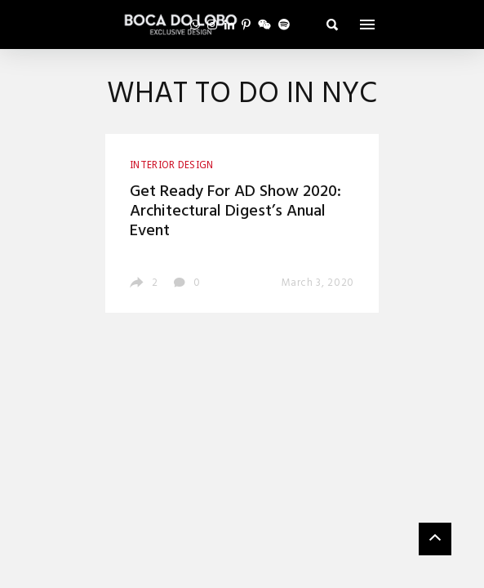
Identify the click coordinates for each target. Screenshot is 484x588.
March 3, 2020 (318, 283)
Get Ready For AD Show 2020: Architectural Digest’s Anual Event (235, 211)
